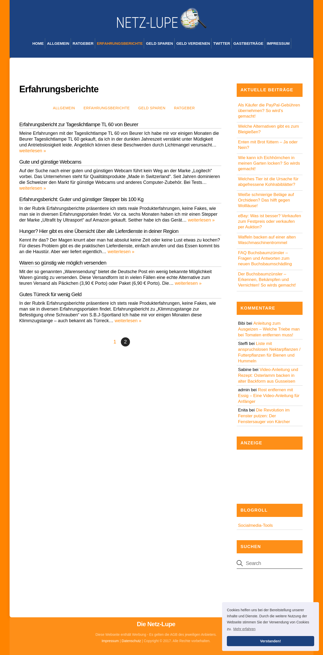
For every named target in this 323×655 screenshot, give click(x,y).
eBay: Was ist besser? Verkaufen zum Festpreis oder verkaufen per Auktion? (269, 221)
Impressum (278, 43)
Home (38, 43)
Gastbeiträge (248, 43)
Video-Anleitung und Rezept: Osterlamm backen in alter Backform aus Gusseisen (268, 375)
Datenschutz (131, 641)
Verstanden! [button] (270, 641)
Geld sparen (159, 43)
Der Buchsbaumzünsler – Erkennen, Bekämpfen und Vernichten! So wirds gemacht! (267, 280)
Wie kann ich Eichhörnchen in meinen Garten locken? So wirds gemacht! (269, 163)
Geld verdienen (193, 43)
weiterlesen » (32, 150)
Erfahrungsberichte (120, 43)
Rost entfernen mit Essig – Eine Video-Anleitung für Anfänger (269, 395)
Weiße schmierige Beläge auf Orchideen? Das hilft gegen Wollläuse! (266, 200)
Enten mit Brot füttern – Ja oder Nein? (268, 145)
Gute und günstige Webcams (50, 162)
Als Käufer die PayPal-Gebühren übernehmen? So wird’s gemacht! (269, 111)
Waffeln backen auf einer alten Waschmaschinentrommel (267, 240)
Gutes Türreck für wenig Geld (50, 294)
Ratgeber (83, 43)
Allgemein (58, 43)
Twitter (221, 43)
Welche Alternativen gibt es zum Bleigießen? (268, 129)
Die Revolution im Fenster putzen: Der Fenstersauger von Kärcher (264, 416)
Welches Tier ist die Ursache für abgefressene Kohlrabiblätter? (268, 182)
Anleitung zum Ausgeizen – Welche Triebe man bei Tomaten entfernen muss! (269, 329)
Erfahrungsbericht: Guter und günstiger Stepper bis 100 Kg (81, 199)
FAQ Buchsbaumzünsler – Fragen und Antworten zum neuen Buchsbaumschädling (265, 258)
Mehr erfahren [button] (244, 629)
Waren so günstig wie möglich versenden (62, 263)
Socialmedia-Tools (255, 525)
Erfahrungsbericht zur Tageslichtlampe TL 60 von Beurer (78, 124)
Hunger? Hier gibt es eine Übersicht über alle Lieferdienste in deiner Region (98, 231)
